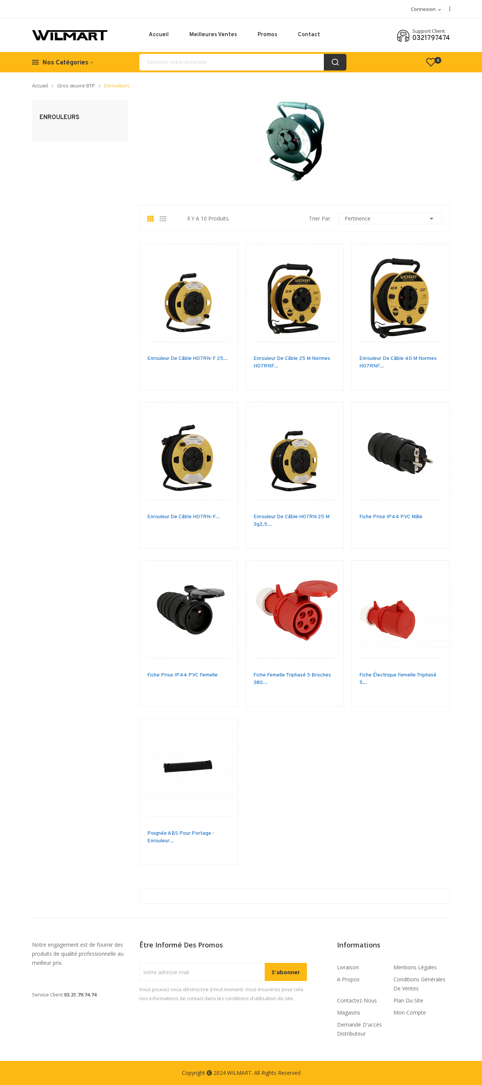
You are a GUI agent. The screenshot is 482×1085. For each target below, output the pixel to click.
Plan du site (408, 1000)
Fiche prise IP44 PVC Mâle (391, 517)
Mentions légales (415, 967)
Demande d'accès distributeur (359, 1029)
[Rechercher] (242, 62)
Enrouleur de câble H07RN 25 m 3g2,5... (291, 521)
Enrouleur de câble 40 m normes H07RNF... (398, 362)
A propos (348, 979)
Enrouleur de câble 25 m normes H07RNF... (291, 362)
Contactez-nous (357, 1000)
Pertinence (390, 218)
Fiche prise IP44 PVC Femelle (182, 675)
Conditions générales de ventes (419, 984)
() (434, 62)
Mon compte (410, 1012)
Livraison (348, 967)
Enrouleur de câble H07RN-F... (183, 517)
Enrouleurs (59, 118)
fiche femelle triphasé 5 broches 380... (292, 679)
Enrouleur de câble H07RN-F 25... (187, 358)
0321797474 (431, 38)
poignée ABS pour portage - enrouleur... (180, 837)
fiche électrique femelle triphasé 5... (397, 679)
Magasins (348, 1012)
